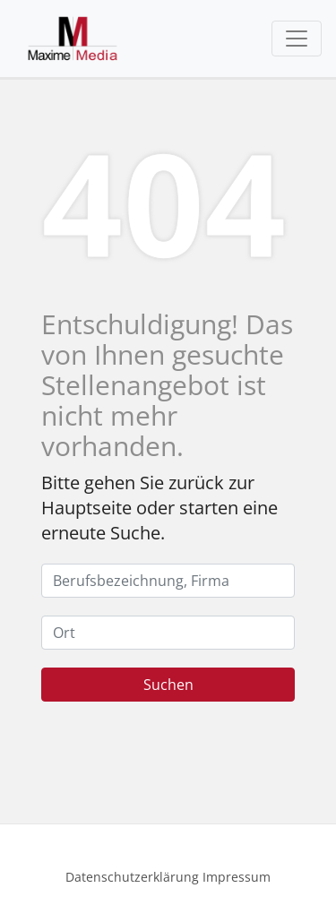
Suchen (168, 684)
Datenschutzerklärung (132, 876)
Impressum (236, 876)
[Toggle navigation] (296, 38)
